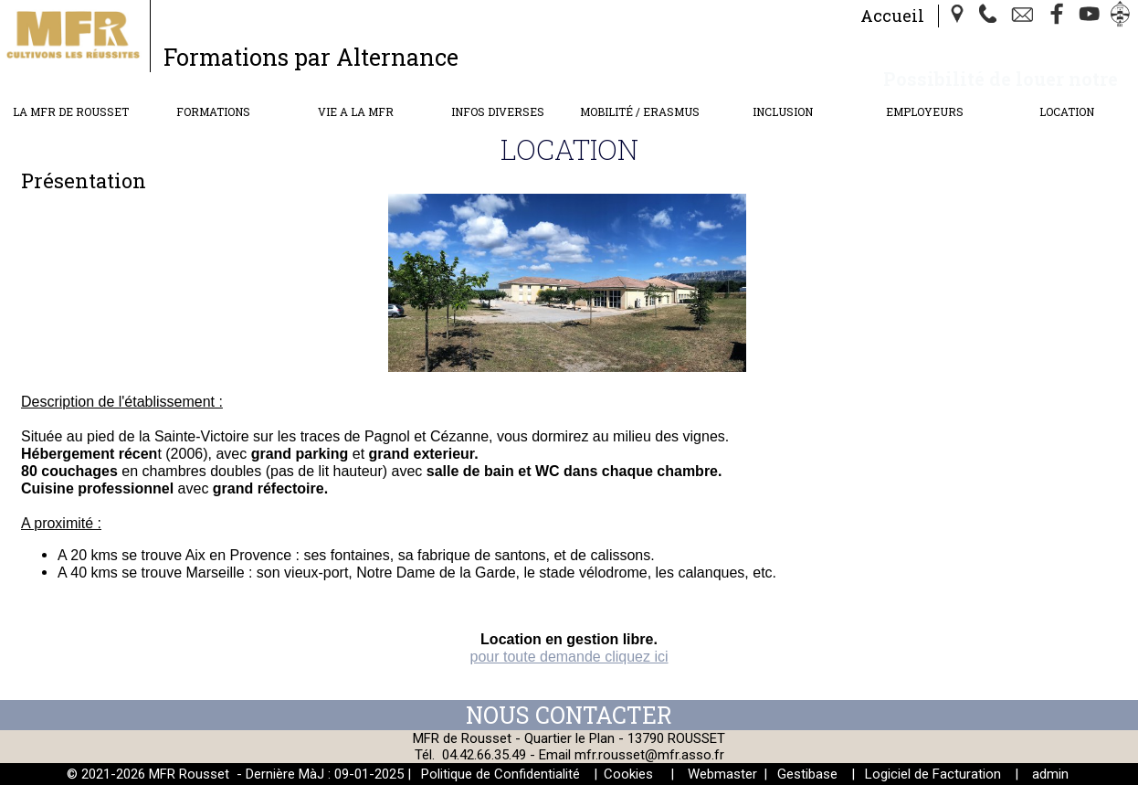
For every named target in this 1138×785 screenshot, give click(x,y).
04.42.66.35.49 (484, 755)
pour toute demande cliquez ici (568, 656)
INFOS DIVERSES (497, 111)
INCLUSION (783, 111)
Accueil (892, 16)
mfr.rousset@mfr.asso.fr (649, 755)
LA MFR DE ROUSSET (71, 111)
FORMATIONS (213, 111)
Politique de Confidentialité (500, 774)
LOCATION (1066, 111)
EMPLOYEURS (925, 111)
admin (1050, 774)
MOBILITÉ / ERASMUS (640, 111)
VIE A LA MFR (356, 111)
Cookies (628, 774)
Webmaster (722, 774)
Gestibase (807, 774)
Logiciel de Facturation (933, 774)
